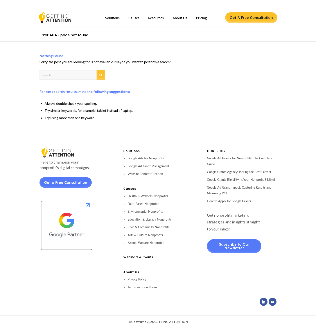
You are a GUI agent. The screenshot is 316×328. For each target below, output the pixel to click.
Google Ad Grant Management (148, 166)
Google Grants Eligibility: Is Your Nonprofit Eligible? (241, 179)
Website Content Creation (145, 174)
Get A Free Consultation (251, 17)
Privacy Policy (137, 279)
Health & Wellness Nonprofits (148, 196)
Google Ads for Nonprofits (146, 158)
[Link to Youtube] (272, 302)
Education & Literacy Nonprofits (150, 219)
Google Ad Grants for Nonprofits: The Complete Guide (239, 161)
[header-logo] (63, 17)
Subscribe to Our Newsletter (234, 246)
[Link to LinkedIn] (264, 302)
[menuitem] (112, 17)
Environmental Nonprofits (145, 211)
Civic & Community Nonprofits (148, 227)
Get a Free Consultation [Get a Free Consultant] (65, 182)
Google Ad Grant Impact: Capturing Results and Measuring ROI (239, 190)
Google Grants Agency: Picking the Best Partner (239, 172)
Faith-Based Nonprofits (143, 204)
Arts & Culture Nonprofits (145, 235)
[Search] (72, 75)
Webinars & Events (138, 257)
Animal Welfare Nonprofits (146, 243)
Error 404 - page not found (64, 35)
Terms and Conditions (142, 287)
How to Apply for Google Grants (229, 201)
